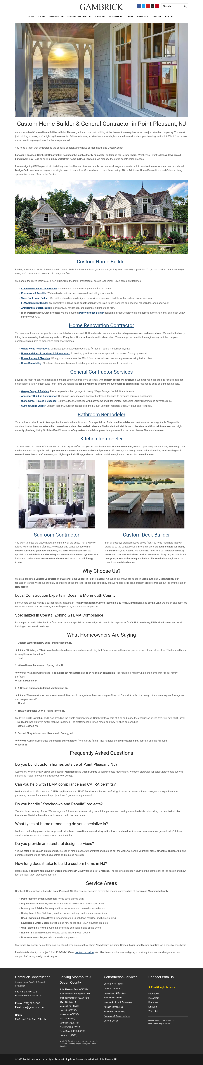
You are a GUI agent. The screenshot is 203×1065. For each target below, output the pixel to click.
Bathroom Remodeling (114, 1011)
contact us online (84, 952)
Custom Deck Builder (146, 535)
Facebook (153, 993)
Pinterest (153, 1002)
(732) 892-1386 (31, 1003)
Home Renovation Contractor (101, 325)
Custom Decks (111, 1021)
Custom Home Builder (102, 262)
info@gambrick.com (33, 1007)
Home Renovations (113, 997)
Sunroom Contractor (57, 535)
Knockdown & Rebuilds (115, 993)
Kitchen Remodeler (101, 439)
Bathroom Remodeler (101, 414)
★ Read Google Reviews (161, 987)
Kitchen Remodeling (113, 1007)
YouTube (153, 1011)
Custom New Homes (114, 984)
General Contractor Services (101, 372)
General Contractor (113, 988)
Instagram (153, 998)
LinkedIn (153, 1006)
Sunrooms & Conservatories (117, 1016)
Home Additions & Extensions (118, 1002)
